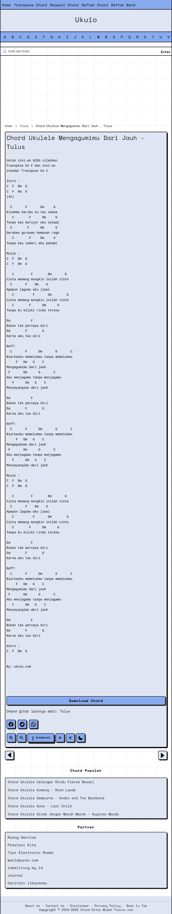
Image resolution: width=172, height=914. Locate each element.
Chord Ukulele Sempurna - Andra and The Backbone (56, 797)
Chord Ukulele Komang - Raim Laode (42, 789)
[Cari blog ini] (86, 51)
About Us (32, 905)
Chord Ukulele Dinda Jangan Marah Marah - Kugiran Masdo (63, 814)
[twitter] (22, 724)
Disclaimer (79, 905)
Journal (15, 875)
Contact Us (55, 905)
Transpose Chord (30, 5)
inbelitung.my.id (25, 867)
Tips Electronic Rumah (31, 852)
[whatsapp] (33, 724)
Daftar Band (123, 5)
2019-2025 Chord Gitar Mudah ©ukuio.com (97, 910)
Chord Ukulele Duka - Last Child (40, 806)
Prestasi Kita (22, 845)
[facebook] (10, 724)
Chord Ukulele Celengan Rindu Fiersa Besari (51, 781)
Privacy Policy (108, 905)
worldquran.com (23, 860)
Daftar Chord (95, 5)
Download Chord (86, 700)
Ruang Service (22, 837)
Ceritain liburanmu (27, 883)
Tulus (65, 711)
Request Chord (64, 5)
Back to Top (136, 905)
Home (6, 5)
